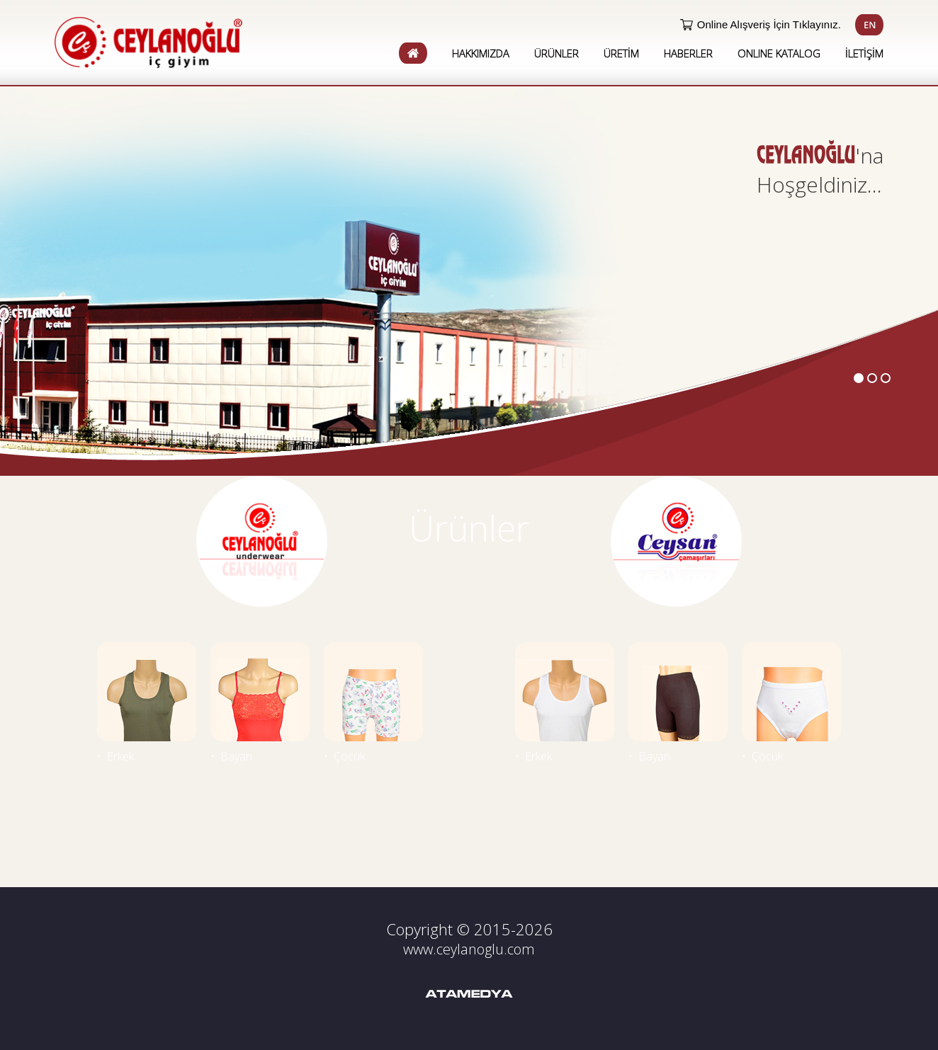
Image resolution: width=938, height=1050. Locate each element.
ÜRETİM (621, 53)
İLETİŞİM (864, 53)
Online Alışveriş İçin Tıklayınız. (769, 24)
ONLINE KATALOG (779, 53)
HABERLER (688, 53)
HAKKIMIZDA (480, 53)
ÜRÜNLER (556, 53)
